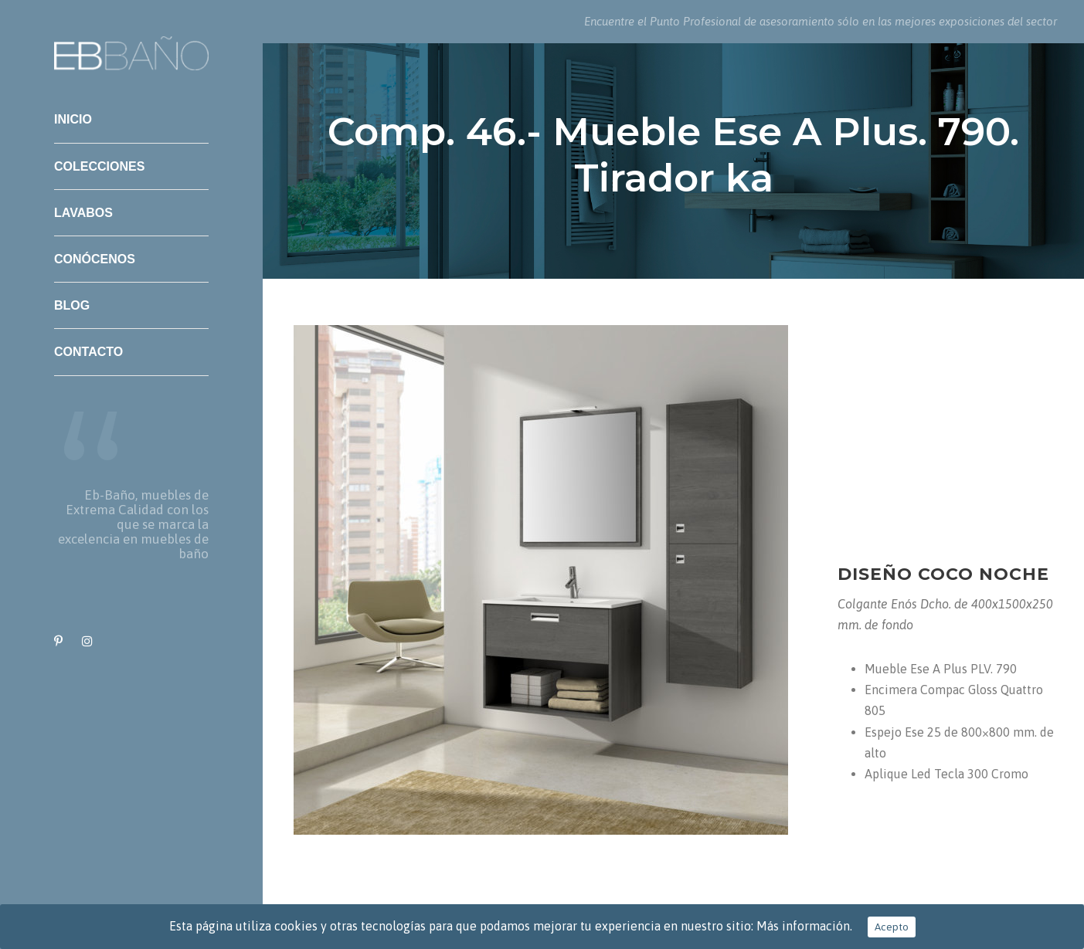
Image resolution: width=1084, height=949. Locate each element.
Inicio (73, 119)
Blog (72, 305)
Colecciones (99, 166)
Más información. (804, 926)
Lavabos (83, 212)
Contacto (88, 351)
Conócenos (94, 259)
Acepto (892, 927)
